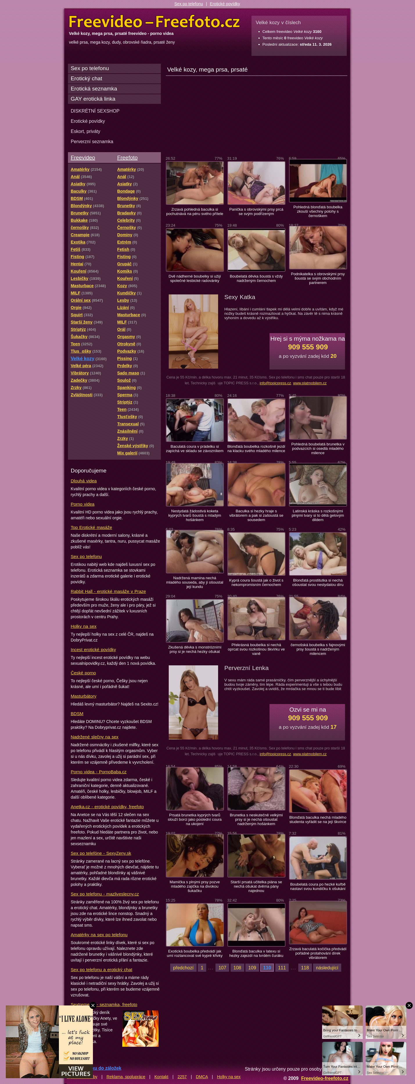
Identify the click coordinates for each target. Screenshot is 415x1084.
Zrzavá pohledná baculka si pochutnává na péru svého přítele (194, 211)
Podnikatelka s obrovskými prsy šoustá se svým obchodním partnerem (318, 278)
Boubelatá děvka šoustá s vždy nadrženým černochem (256, 278)
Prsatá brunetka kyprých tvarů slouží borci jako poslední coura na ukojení (195, 819)
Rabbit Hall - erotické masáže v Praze (108, 591)
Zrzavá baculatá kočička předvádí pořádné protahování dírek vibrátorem (317, 953)
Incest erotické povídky (93, 649)
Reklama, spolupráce (126, 1076)
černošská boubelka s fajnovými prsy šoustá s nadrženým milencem (318, 649)
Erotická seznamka (94, 89)
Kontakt (161, 1076)
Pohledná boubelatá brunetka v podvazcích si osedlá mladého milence (317, 448)
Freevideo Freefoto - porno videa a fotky (154, 21)
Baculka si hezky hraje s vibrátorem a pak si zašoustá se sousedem (256, 515)
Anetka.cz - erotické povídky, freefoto (107, 806)
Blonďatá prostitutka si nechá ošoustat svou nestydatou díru (318, 582)
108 (237, 967)
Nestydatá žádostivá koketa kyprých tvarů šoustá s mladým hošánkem (194, 515)
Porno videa (83, 504)
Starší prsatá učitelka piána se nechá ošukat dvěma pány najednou (256, 886)
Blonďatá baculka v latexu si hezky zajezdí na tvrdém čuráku (256, 953)
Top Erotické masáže (91, 527)
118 (305, 967)
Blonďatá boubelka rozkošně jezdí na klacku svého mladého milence (256, 448)
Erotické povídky (225, 3)
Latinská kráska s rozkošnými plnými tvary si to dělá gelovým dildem (318, 515)
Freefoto (127, 157)
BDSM (77, 713)
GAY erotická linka (93, 99)
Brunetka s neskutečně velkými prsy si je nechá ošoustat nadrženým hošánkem (256, 819)
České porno (83, 672)
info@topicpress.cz (275, 383)
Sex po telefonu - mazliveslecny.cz (105, 893)
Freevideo (83, 157)
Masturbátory (83, 696)
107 (222, 967)
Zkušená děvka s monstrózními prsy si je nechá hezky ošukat (194, 649)
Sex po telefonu (188, 3)
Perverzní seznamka (92, 141)
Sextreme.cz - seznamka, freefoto (104, 1004)
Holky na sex (84, 626)
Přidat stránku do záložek (94, 1068)
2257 (182, 1076)
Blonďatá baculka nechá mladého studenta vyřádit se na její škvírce (317, 819)
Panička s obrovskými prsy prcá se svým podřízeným (256, 211)
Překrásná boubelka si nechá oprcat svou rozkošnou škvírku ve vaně (256, 649)
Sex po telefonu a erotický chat (101, 969)
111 (282, 967)
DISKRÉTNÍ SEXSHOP (95, 110)
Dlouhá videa (84, 480)
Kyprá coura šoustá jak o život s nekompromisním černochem (256, 582)
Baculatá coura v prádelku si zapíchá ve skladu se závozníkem (195, 448)
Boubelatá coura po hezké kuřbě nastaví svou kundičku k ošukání (318, 886)
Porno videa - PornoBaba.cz (99, 771)
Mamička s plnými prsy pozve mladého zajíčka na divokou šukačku (195, 886)
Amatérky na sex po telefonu (99, 934)
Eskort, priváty (85, 131)
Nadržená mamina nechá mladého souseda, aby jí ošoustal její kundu (194, 582)
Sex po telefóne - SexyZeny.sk (101, 853)
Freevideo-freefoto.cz (324, 1078)
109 (252, 967)
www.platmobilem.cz (310, 383)
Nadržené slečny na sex (94, 736)
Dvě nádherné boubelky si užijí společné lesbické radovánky (194, 278)
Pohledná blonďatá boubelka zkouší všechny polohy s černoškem (317, 211)
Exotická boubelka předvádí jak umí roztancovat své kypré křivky (195, 953)
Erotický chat (86, 78)
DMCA (202, 1076)
